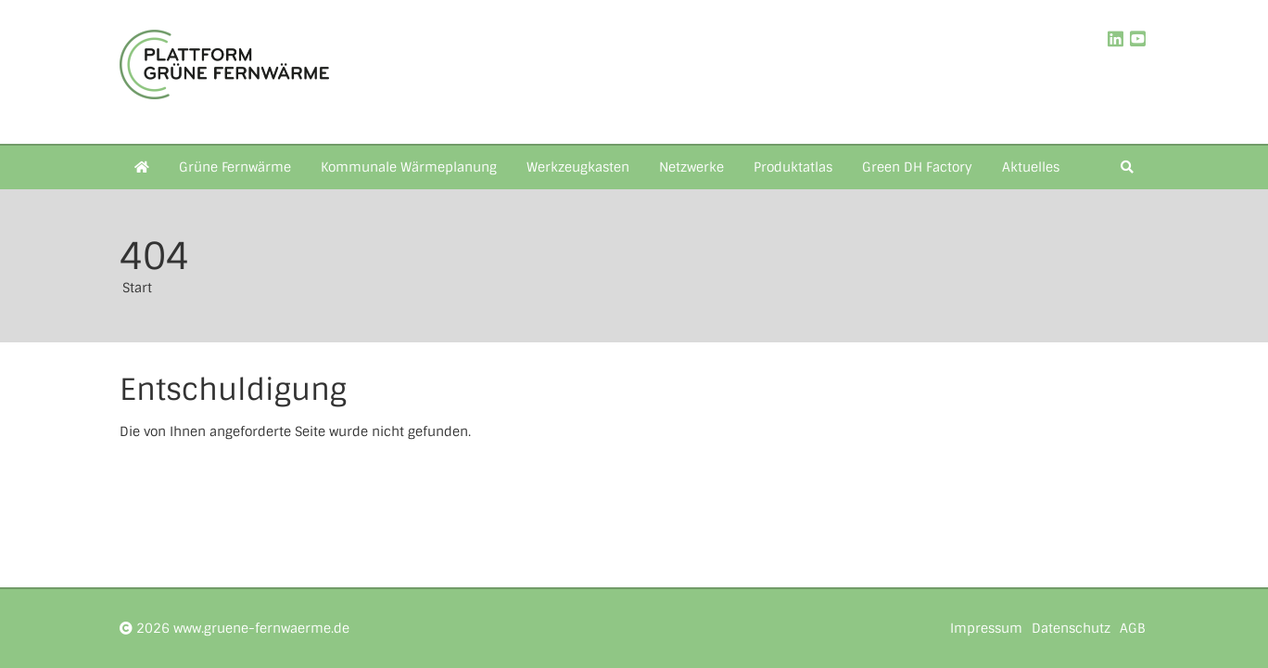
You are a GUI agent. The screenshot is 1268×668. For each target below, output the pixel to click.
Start (137, 287)
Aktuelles (1030, 167)
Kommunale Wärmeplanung (409, 167)
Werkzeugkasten (577, 167)
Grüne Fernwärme (235, 167)
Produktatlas (793, 167)
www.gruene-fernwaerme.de (261, 628)
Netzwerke (691, 167)
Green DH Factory (917, 167)
